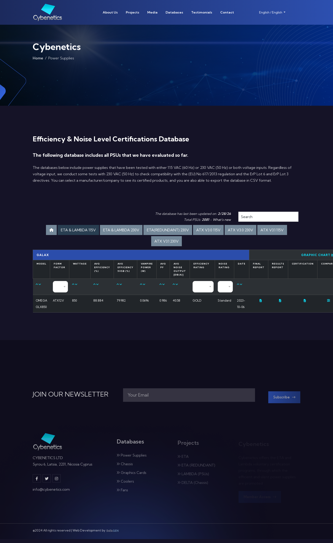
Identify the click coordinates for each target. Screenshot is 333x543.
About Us (110, 12)
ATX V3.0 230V (266, 230)
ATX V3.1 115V (149, 242)
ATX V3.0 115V (231, 230)
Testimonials (201, 12)
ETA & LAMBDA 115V (85, 230)
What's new (222, 220)
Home (38, 59)
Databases (174, 12)
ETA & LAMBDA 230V (134, 230)
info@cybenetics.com (51, 494)
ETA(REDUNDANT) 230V (186, 230)
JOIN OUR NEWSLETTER (70, 397)
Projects (132, 12)
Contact (227, 12)
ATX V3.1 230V (183, 242)
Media (152, 12)
